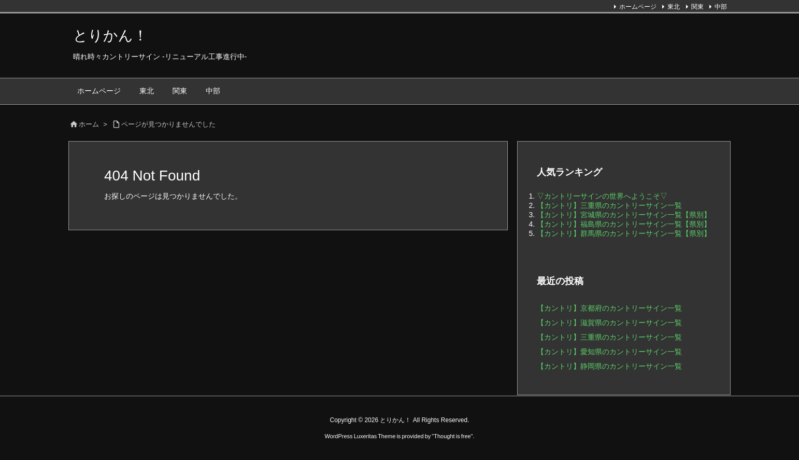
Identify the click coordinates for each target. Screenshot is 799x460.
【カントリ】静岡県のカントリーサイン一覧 (609, 366)
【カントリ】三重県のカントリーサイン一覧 (609, 205)
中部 (721, 6)
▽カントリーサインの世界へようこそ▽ (602, 196)
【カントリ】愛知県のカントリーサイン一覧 (609, 351)
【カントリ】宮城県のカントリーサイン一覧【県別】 (624, 215)
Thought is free (452, 436)
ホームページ (638, 6)
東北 (673, 6)
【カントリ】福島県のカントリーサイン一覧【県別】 (624, 224)
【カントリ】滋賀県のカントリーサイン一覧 (609, 322)
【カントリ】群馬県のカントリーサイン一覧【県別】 (624, 233)
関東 (697, 6)
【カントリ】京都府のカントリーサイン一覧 (609, 308)
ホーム (89, 124)
